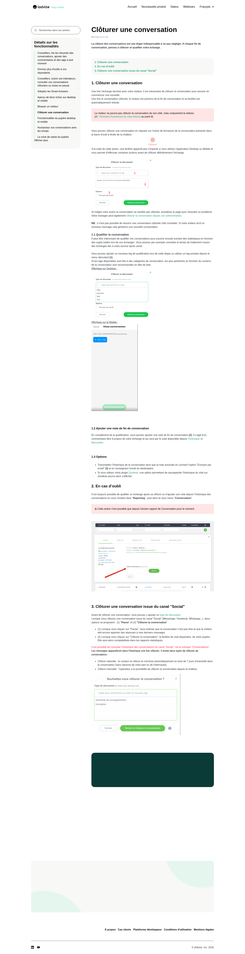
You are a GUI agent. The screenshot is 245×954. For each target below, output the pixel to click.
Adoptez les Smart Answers (53, 91)
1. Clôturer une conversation (111, 62)
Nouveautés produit (153, 6)
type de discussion (170, 615)
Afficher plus (41, 140)
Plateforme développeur (147, 929)
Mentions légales (204, 929)
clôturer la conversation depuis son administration (153, 215)
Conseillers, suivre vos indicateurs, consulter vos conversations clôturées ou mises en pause (57, 82)
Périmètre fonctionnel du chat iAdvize (120, 116)
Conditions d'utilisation (178, 929)
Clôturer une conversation (53, 112)
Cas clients (124, 929)
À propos (110, 929)
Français (207, 6)
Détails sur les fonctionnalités (46, 44)
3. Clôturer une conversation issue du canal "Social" (126, 70)
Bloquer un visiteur (48, 106)
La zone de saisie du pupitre (53, 137)
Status (174, 6)
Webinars (189, 6)
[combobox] (55, 30)
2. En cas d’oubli (104, 66)
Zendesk (133, 472)
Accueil (132, 6)
